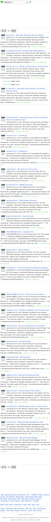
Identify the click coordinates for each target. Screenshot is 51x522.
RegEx (2, 510)
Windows (21, 508)
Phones (24, 510)
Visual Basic (4, 501)
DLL (30, 508)
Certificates (41, 508)
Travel (30, 510)
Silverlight (25, 499)
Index (25, 504)
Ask (37, 504)
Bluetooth (21, 495)
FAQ (34, 510)
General (47, 495)
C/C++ (28, 495)
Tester (2, 508)
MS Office (3, 499)
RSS (29, 504)
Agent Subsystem (11, 495)
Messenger (38, 497)
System (38, 499)
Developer (9, 508)
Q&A (12, 510)
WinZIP (36, 501)
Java (7, 497)
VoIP (22, 501)
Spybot (32, 499)
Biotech (18, 510)
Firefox (40, 495)
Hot (6, 504)
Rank (13, 30)
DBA (15, 508)
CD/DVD (34, 495)
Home (2, 504)
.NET (2, 495)
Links (8, 510)
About (11, 504)
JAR (26, 508)
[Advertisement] (25, 16)
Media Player (20, 497)
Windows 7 (29, 501)
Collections (18, 504)
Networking (12, 499)
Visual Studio (15, 501)
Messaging (30, 497)
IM (3, 497)
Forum (39, 510)
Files (34, 508)
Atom (34, 504)
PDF (18, 499)
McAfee (12, 497)
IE (1, 497)
